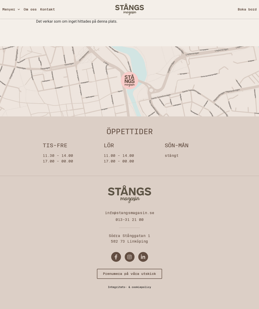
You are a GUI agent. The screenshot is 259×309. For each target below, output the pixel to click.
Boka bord (247, 9)
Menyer (11, 9)
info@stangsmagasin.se (129, 213)
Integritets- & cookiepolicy (129, 287)
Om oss (30, 9)
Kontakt (47, 9)
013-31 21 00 (130, 219)
